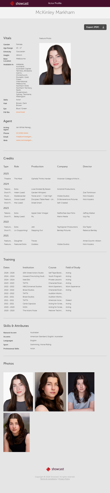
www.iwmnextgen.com (26, 140)
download (20, 112)
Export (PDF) (92, 27)
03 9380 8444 (22, 133)
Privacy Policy (64, 479)
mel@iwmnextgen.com (26, 137)
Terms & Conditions (48, 479)
